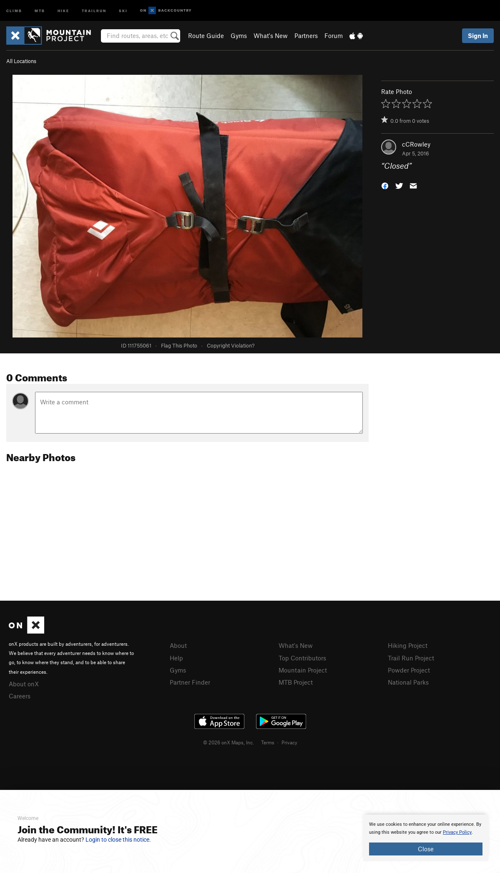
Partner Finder (190, 682)
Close (426, 849)
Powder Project (409, 670)
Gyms (239, 35)
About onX (24, 684)
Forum (333, 35)
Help (176, 658)
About (178, 645)
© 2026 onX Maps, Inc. (228, 742)
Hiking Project (407, 645)
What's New (271, 35)
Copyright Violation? (230, 345)
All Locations (21, 61)
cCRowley (416, 144)
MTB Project (296, 682)
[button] (385, 185)
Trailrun (94, 10)
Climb (14, 10)
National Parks (408, 682)
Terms (267, 742)
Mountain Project (303, 670)
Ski (123, 10)
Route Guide (206, 35)
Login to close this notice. (118, 839)
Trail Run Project (411, 658)
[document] (425, 837)
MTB (40, 10)
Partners (306, 35)
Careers (19, 696)
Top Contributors (302, 658)
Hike (63, 10)
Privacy (289, 742)
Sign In (478, 35)
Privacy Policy (457, 832)
